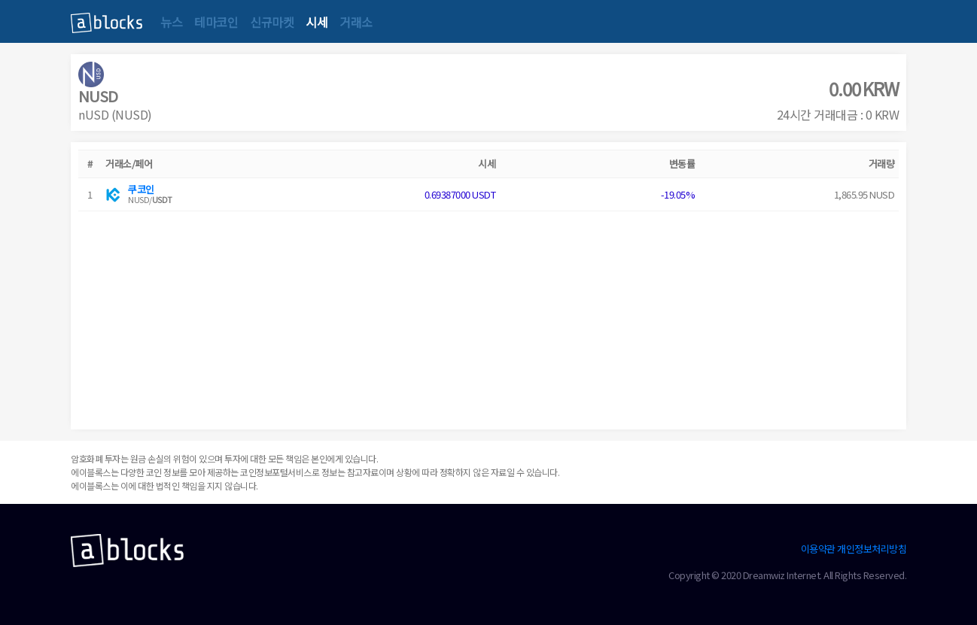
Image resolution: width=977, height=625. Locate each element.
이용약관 (818, 549)
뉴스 (171, 22)
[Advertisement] (488, 316)
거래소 (356, 22)
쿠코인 (141, 189)
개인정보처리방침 (871, 549)
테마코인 (216, 22)
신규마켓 (272, 22)
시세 (316, 22)
